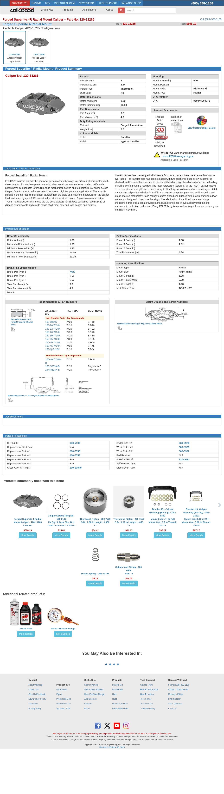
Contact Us (33, 732)
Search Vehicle (91, 727)
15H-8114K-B (52, 369)
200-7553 (75, 455)
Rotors (87, 751)
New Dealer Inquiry (37, 741)
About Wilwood (35, 727)
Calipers (88, 746)
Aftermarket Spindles (93, 732)
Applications (90, 9)
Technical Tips (146, 746)
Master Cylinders (120, 746)
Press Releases (63, 741)
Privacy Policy (34, 751)
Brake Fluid (26, 628)
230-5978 (184, 443)
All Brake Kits (90, 741)
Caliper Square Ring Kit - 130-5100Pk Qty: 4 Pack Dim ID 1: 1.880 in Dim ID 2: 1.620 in (61, 520)
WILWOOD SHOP (131, 3)
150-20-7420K (52, 325)
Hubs (114, 741)
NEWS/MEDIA (86, 3)
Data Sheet (61, 732)
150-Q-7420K (52, 349)
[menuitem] (46, 11)
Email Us (172, 751)
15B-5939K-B (52, 366)
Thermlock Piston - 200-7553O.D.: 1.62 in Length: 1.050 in (128, 522)
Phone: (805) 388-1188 (178, 727)
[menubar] (76, 11)
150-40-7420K (52, 342)
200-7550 (75, 451)
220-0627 (184, 459)
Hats (114, 737)
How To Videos (147, 737)
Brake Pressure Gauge (63, 628)
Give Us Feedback (36, 737)
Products (68, 9)
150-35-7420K (52, 339)
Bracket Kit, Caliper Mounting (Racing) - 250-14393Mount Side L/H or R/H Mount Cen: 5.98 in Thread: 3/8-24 (196, 517)
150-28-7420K (52, 332)
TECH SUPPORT (108, 3)
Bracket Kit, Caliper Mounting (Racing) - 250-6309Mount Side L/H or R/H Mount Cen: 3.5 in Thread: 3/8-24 (163, 517)
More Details (27, 535)
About (110, 9)
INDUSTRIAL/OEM (64, 3)
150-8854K (51, 322)
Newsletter (33, 746)
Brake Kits (48, 9)
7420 (72, 271)
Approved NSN (63, 751)
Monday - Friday (175, 737)
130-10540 (76, 467)
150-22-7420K (52, 328)
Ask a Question (175, 746)
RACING (36, 3)
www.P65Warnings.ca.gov (178, 156)
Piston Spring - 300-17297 (95, 573)
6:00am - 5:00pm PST (178, 732)
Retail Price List (63, 746)
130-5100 (75, 443)
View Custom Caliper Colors (201, 128)
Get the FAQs (146, 727)
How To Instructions (149, 732)
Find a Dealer (174, 741)
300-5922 (184, 451)
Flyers (59, 737)
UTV (47, 3)
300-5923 (184, 447)
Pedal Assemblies (120, 751)
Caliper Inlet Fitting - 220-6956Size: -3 (128, 570)
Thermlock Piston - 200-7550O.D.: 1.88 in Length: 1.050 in (95, 522)
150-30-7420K (52, 335)
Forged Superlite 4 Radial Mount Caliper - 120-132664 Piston (28, 522)
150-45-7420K (52, 345)
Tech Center (145, 741)
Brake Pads (117, 732)
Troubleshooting (147, 751)
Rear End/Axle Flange (94, 737)
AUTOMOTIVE (19, 3)
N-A (72, 447)
